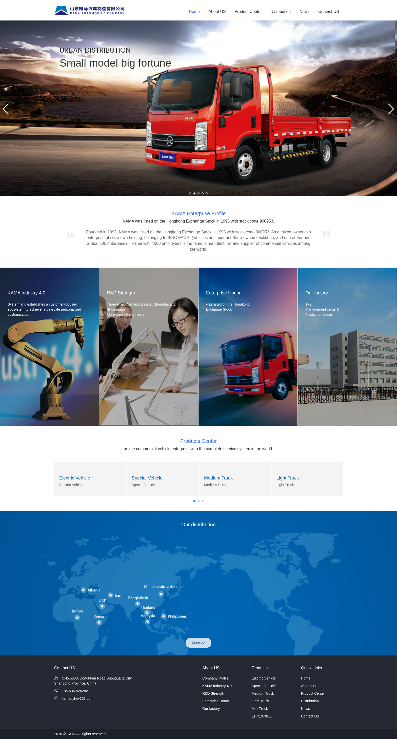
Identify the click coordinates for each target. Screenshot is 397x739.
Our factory (211, 709)
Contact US (328, 11)
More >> (198, 643)
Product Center (248, 11)
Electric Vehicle (74, 478)
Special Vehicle (147, 478)
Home (194, 11)
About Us (308, 686)
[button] (190, 193)
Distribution (280, 11)
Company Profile (215, 678)
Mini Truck (260, 709)
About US (217, 11)
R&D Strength (213, 693)
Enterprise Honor (215, 701)
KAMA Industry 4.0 (217, 686)
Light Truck (287, 478)
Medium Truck (218, 478)
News (305, 11)
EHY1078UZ (262, 716)
